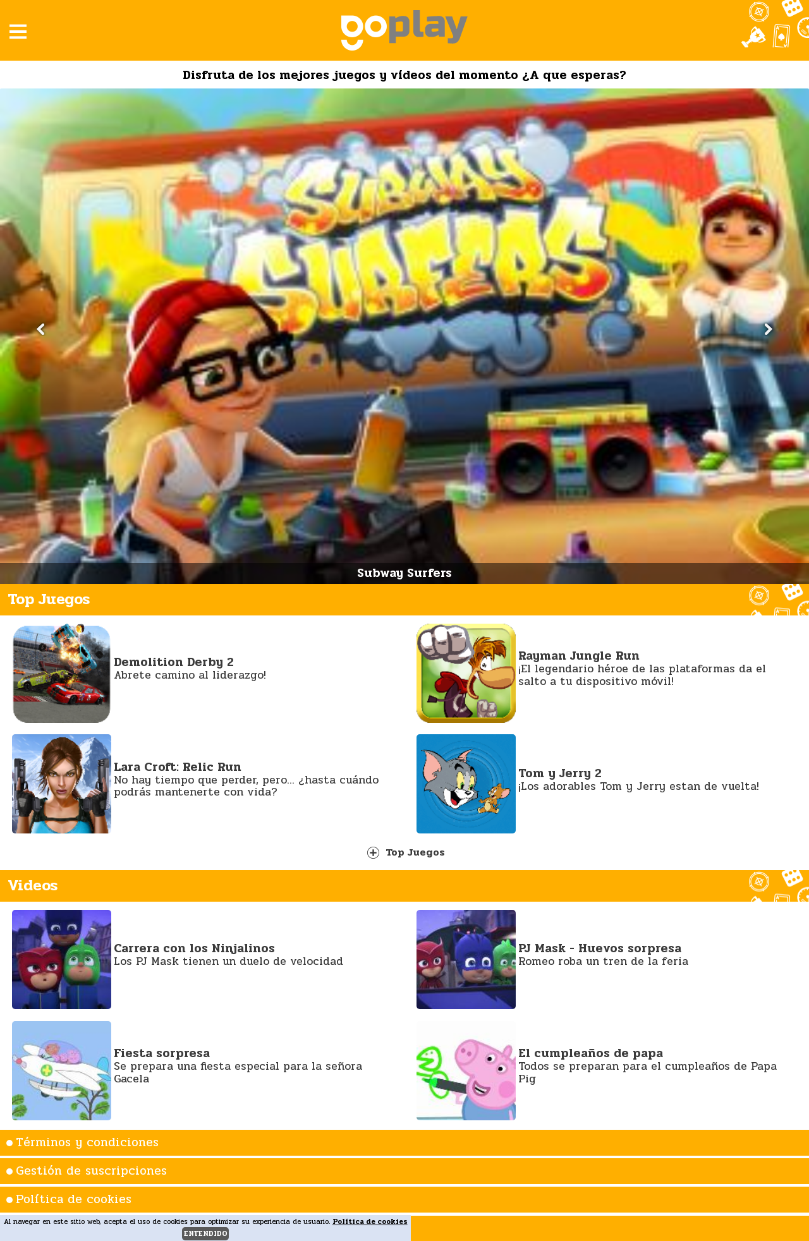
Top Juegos (406, 852)
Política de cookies (73, 1199)
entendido (206, 1233)
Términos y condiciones (87, 1142)
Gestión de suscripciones (91, 1170)
